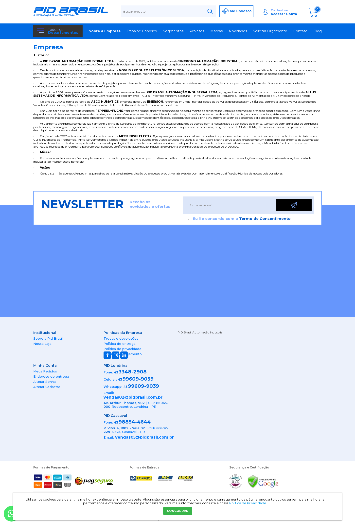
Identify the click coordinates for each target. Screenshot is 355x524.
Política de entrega (120, 344)
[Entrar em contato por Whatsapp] (11, 514)
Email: (109, 393)
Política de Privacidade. (248, 503)
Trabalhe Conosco (142, 31)
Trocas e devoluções (121, 338)
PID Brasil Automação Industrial (200, 332)
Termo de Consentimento (265, 218)
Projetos (197, 31)
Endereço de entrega (51, 376)
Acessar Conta (284, 14)
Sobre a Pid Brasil (48, 338)
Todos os (63, 31)
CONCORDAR (177, 511)
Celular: (110, 379)
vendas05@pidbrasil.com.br (144, 437)
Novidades (238, 31)
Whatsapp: (113, 386)
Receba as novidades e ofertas (150, 204)
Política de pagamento (123, 354)
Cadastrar (280, 10)
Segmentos (173, 31)
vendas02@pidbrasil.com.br (133, 397)
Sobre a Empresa (105, 31)
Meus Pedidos (45, 371)
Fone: (108, 372)
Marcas (216, 31)
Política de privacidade (123, 349)
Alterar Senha (44, 382)
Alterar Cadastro (46, 387)
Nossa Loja (42, 344)
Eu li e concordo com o (242, 218)
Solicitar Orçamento (270, 31)
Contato (300, 31)
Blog (318, 31)
